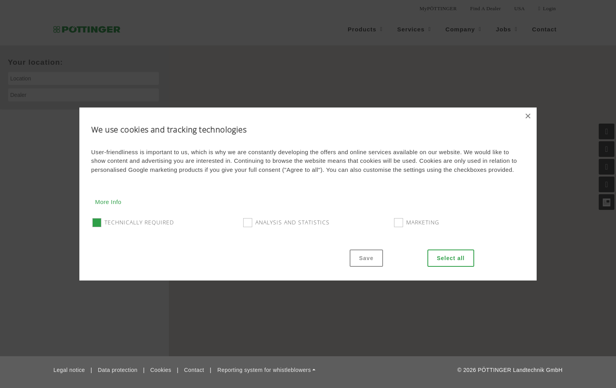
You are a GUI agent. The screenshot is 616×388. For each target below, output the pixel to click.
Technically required (139, 222)
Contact (194, 370)
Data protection (118, 370)
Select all (451, 258)
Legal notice (69, 370)
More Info (108, 202)
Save (366, 258)
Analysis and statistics (292, 222)
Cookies (160, 370)
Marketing (422, 222)
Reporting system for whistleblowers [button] (264, 370)
